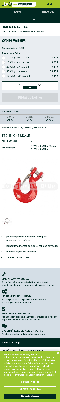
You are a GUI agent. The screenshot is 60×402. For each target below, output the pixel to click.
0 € (34, 19)
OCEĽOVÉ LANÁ (9, 31)
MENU (49, 4)
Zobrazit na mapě (11, 342)
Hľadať (17, 12)
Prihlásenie (47, 12)
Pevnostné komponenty (32, 31)
